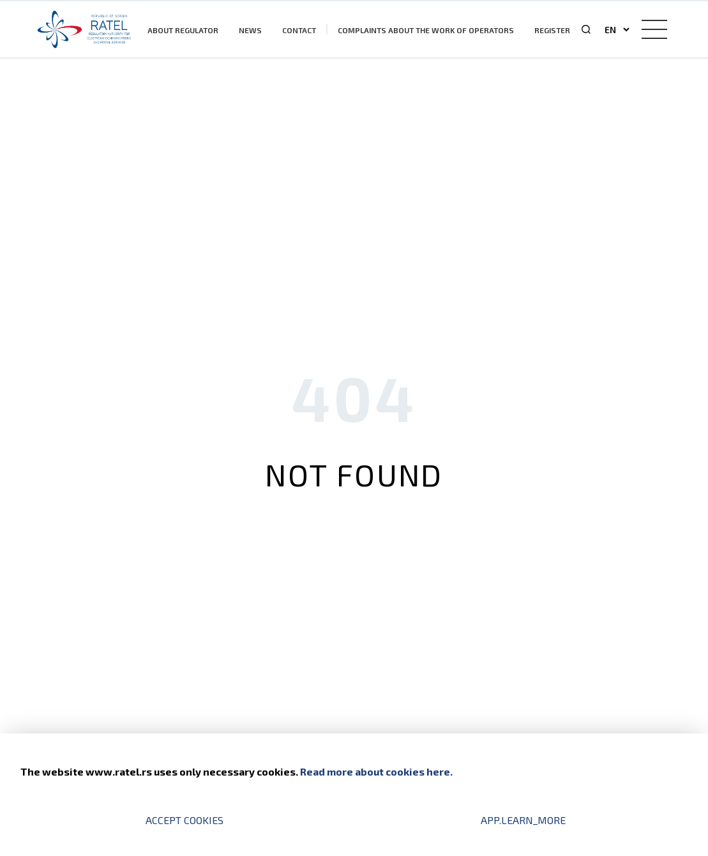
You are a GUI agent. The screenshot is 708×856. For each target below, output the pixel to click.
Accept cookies (184, 820)
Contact (299, 30)
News (250, 30)
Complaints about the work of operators (426, 30)
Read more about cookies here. (376, 771)
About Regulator (182, 30)
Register (552, 30)
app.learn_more (523, 820)
